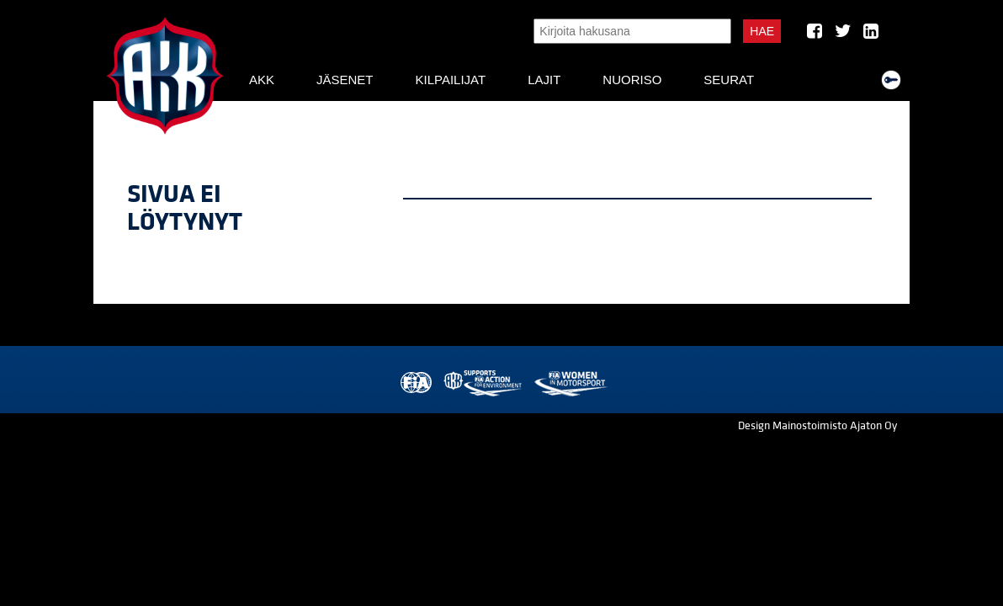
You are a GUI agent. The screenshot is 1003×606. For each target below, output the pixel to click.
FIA (414, 383)
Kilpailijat (450, 79)
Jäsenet (345, 79)
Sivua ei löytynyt (184, 208)
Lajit (544, 79)
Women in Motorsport (570, 383)
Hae (762, 31)
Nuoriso (631, 79)
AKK (261, 79)
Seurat (728, 79)
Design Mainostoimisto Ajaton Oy (817, 425)
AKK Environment (484, 383)
